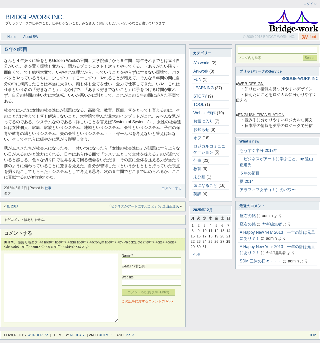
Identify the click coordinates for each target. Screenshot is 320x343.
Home (11, 37)
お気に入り (203, 121)
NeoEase (78, 335)
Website (128, 277)
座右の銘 (248, 215)
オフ (197, 138)
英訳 (197, 193)
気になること (205, 185)
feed (309, 37)
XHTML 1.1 (107, 335)
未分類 (199, 177)
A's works (201, 63)
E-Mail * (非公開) (134, 266)
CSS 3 (129, 335)
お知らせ (201, 129)
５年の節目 (250, 173)
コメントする (172, 188)
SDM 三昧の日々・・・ (261, 261)
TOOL (198, 104)
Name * (127, 255)
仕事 (48, 188)
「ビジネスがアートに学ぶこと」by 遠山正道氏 (143, 206)
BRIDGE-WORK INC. (34, 17)
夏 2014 (12, 206)
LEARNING (203, 88)
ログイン (310, 4)
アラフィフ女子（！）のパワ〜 (268, 189)
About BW (30, 37)
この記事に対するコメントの (147, 301)
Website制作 (204, 113)
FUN (197, 79)
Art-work (200, 71)
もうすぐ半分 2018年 (259, 150)
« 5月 (197, 254)
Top (312, 335)
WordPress (38, 335)
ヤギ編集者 (272, 224)
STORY (200, 96)
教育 (197, 169)
